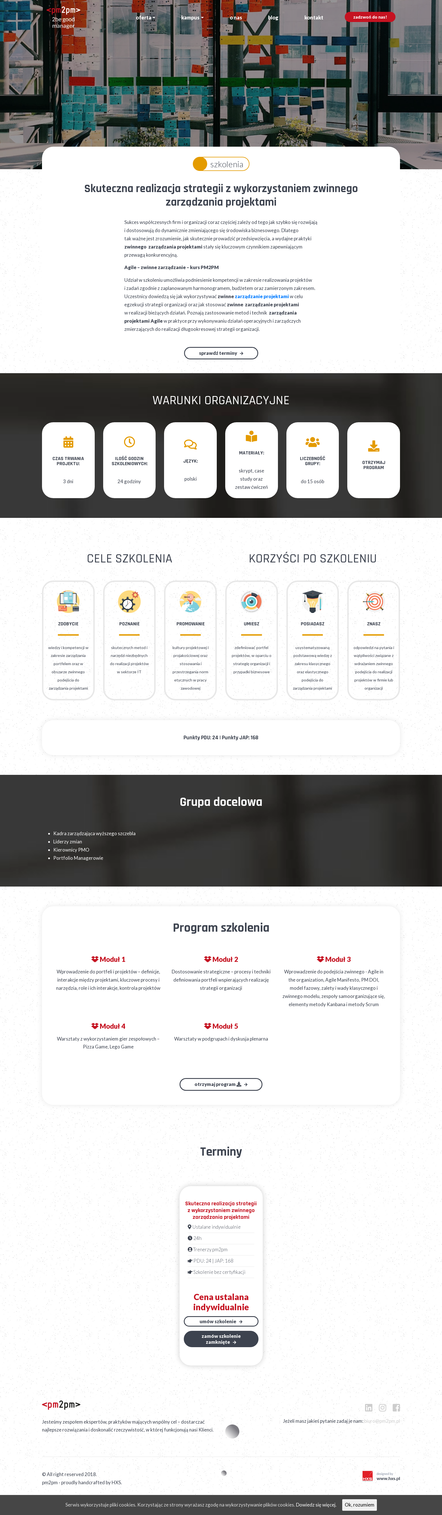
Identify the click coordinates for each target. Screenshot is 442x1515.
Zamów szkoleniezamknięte (221, 1339)
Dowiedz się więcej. (316, 1505)
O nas (236, 17)
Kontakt (313, 17)
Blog (273, 17)
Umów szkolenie (218, 1321)
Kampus (190, 17)
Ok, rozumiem (359, 1505)
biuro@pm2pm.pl (382, 1421)
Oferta (143, 17)
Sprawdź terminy (218, 353)
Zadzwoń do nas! (370, 16)
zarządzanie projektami (262, 296)
